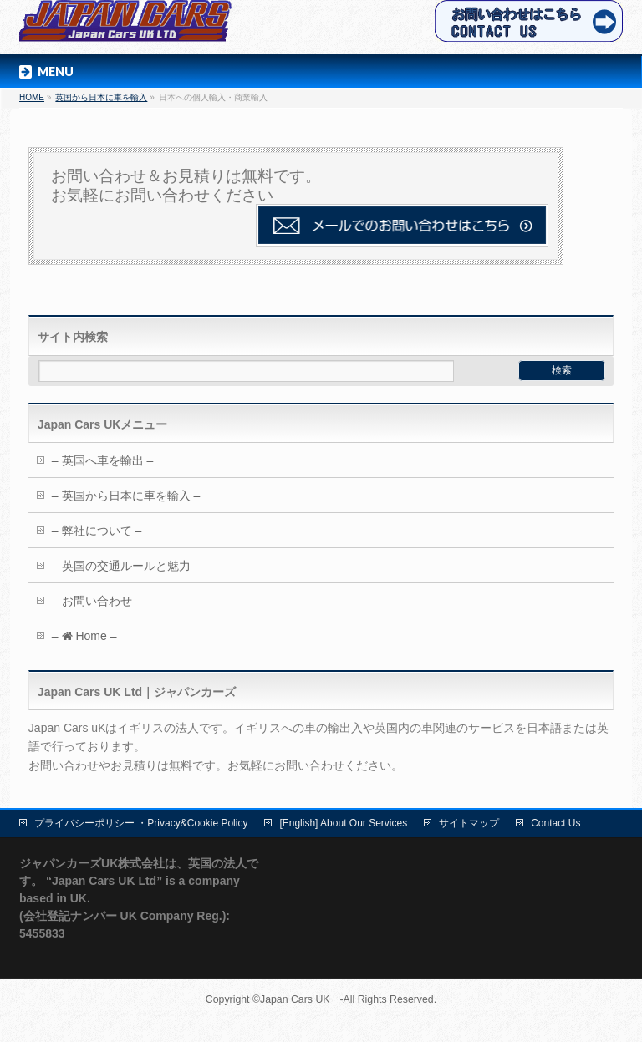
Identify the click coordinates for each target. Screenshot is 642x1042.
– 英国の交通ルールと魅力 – (126, 565)
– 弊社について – (96, 530)
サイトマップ (469, 823)
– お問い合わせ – (96, 600)
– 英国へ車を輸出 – (102, 460)
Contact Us (555, 823)
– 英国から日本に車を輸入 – (126, 495)
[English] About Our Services (343, 823)
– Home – (84, 636)
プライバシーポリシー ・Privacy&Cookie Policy (140, 823)
